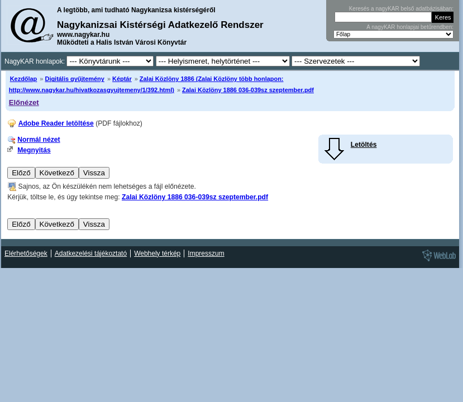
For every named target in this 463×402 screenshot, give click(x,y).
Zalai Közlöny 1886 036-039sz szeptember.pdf (248, 90)
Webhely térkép (157, 253)
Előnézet (24, 102)
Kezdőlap (23, 78)
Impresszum (206, 253)
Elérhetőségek (25, 253)
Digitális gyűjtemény (74, 78)
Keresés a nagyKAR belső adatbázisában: (401, 9)
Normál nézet (38, 139)
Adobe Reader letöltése (56, 123)
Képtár (122, 78)
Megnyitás (33, 150)
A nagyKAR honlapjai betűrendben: (410, 27)
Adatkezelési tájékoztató (91, 253)
